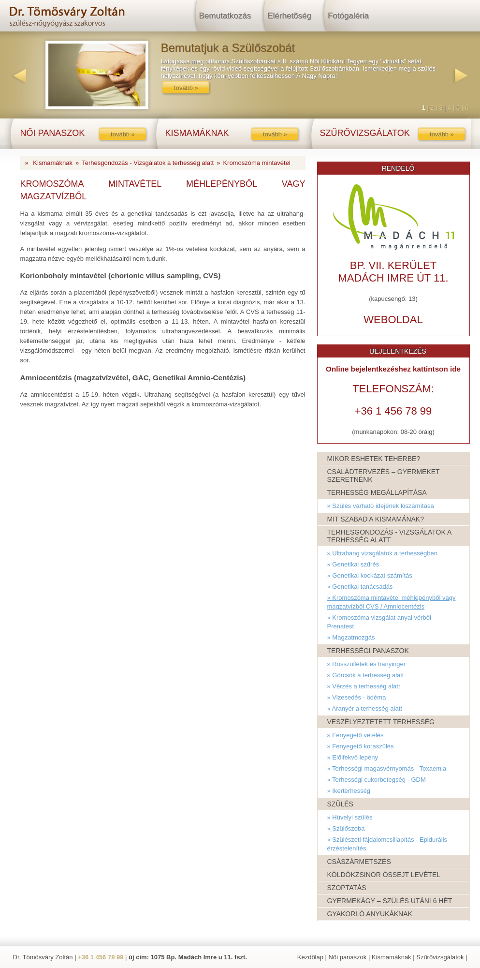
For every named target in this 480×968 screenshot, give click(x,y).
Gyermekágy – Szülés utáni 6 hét (389, 901)
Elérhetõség (289, 15)
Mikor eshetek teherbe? (374, 458)
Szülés (340, 804)
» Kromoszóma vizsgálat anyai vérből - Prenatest (381, 622)
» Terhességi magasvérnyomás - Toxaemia (387, 768)
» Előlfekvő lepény (352, 757)
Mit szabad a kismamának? (375, 519)
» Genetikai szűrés (353, 564)
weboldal (393, 319)
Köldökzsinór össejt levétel (384, 875)
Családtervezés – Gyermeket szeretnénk (383, 475)
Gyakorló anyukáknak (369, 914)
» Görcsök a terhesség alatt (365, 675)
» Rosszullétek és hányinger (366, 664)
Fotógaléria (348, 15)
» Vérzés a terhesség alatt (363, 686)
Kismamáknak (53, 162)
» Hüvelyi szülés (350, 817)
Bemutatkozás (225, 15)
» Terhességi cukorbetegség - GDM (376, 779)
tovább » (186, 87)
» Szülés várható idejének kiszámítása (380, 505)
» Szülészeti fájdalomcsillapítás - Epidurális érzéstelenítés (387, 844)
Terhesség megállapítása (377, 492)
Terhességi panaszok (368, 651)
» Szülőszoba (346, 828)
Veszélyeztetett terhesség (381, 722)
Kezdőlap (310, 957)
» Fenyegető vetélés (355, 735)
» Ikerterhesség (349, 790)
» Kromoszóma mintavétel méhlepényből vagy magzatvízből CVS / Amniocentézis (391, 602)
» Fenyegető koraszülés (360, 746)
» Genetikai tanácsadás (360, 586)
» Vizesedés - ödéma (356, 697)
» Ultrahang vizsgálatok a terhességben (382, 553)
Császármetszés (359, 861)
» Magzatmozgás (351, 637)
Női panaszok (348, 957)
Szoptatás (346, 888)
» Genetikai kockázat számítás (369, 575)
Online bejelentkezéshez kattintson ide (393, 369)
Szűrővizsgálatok (440, 957)
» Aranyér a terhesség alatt (364, 708)
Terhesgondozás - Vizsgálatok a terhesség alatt (148, 162)
